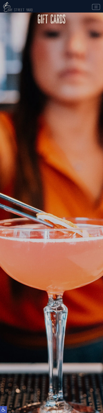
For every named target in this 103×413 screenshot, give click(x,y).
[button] (3, 409)
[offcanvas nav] (96, 7)
